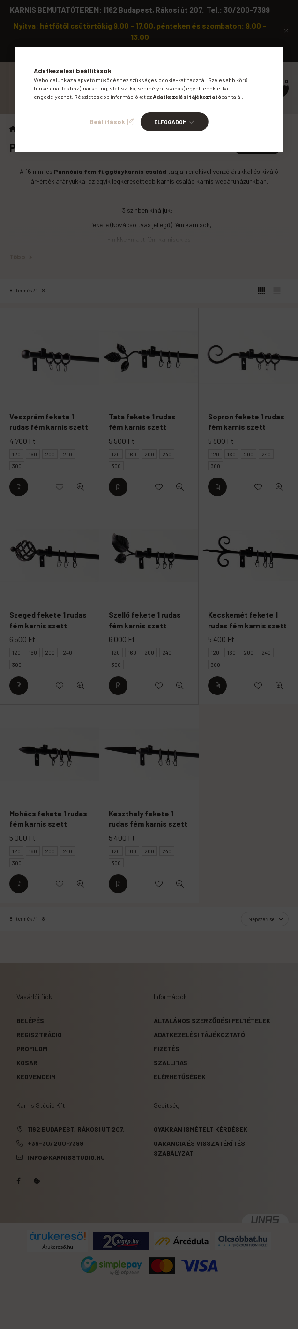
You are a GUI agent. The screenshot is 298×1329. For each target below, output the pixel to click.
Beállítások (107, 122)
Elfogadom (170, 122)
